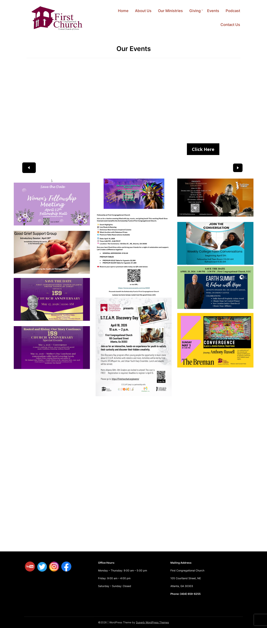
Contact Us (230, 24)
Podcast (233, 11)
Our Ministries (170, 11)
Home (123, 11)
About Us (143, 11)
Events (213, 11)
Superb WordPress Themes (152, 622)
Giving (195, 11)
